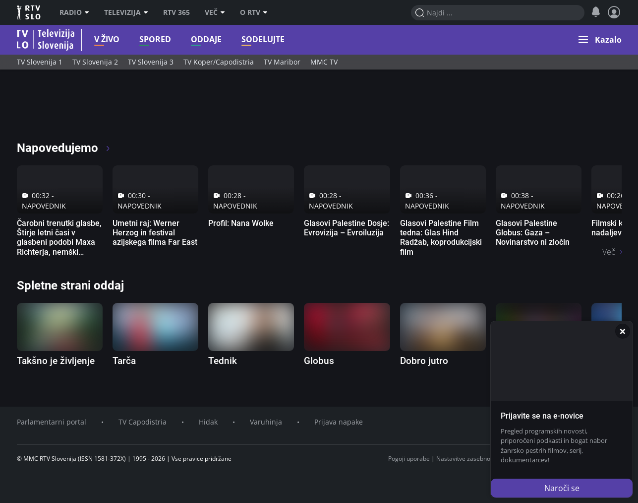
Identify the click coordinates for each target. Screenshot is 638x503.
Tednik (222, 360)
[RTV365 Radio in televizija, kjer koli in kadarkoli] (107, 109)
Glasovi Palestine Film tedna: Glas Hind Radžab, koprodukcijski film (441, 237)
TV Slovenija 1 (39, 62)
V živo (91, 39)
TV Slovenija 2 (95, 62)
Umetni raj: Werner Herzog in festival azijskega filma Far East (155, 232)
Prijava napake (338, 422)
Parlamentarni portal (51, 422)
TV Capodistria (142, 422)
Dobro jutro (424, 360)
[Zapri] (622, 331)
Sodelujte (247, 39)
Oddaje (190, 39)
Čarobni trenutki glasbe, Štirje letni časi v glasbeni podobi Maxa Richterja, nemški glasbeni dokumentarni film (59, 247)
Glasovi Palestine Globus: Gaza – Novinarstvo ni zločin (533, 232)
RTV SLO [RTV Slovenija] (29, 12)
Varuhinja (266, 422)
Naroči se (562, 488)
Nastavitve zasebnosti (466, 458)
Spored (140, 39)
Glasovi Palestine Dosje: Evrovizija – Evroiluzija (346, 227)
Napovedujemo (64, 148)
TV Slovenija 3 (151, 62)
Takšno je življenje (56, 360)
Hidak (208, 422)
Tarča (124, 360)
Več (215, 12)
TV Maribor (282, 62)
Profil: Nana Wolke (241, 223)
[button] (600, 40)
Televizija (126, 12)
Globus (319, 360)
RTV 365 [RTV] (176, 12)
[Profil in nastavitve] (614, 12)
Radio (74, 12)
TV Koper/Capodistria (218, 62)
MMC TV (324, 62)
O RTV (254, 12)
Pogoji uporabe (409, 458)
